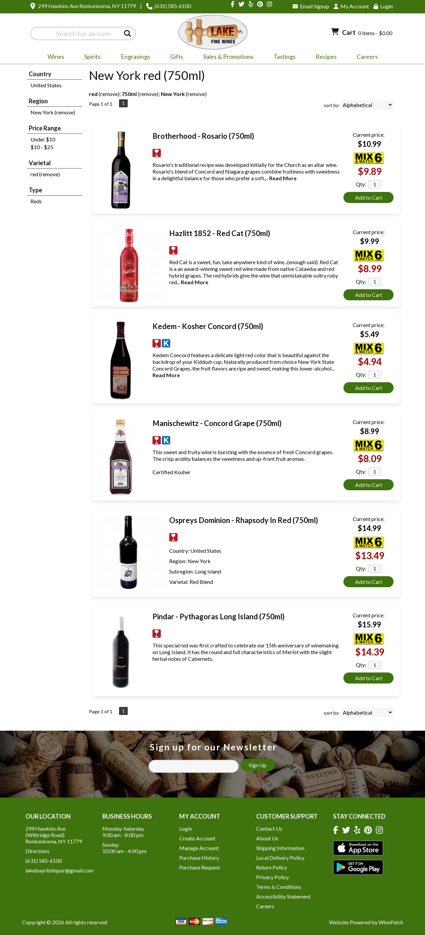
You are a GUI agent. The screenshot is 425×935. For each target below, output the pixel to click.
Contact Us (269, 828)
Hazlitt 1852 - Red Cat (219, 233)
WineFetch (391, 922)
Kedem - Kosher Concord (207, 326)
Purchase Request (199, 867)
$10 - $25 (41, 147)
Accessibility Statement (283, 896)
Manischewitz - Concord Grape (217, 423)
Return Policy (271, 867)
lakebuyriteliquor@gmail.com (59, 870)
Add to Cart (368, 197)
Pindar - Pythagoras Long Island (218, 616)
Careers (365, 57)
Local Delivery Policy (280, 857)
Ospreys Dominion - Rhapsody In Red (243, 520)
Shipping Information (280, 848)
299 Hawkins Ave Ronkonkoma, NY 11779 (87, 6)
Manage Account (199, 848)
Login (383, 6)
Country (40, 74)
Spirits (90, 57)
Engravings (133, 57)
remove (109, 94)
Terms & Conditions (278, 887)
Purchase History (199, 857)
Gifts (174, 57)
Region (38, 101)
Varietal (40, 163)
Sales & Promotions (226, 57)
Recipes (326, 56)
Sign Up (258, 765)
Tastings (285, 56)
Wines (53, 57)
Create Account (197, 838)
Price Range (45, 128)
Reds (36, 201)
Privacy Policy (272, 877)
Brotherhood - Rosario (203, 135)
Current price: (369, 134)
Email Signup (311, 6)
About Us (267, 838)
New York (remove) (52, 112)
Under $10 (42, 139)
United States (46, 85)
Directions (37, 851)
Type (35, 190)
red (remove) (45, 174)
